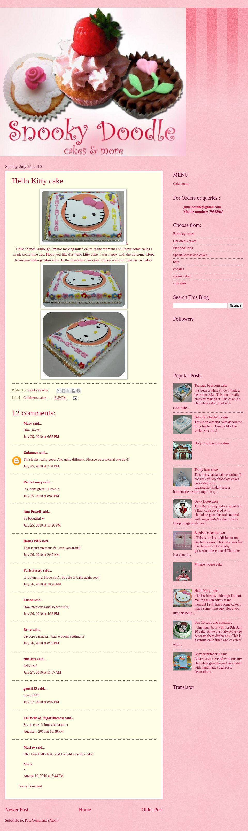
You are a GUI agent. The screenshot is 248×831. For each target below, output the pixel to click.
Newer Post (16, 809)
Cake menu (181, 184)
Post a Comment (30, 786)
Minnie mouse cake (208, 564)
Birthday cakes (183, 234)
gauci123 (30, 689)
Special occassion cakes (190, 255)
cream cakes (182, 276)
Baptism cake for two (210, 533)
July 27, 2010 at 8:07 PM (41, 702)
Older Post (152, 809)
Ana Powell (32, 512)
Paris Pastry (33, 571)
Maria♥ (29, 747)
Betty (28, 630)
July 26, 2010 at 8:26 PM (41, 643)
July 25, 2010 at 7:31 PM (41, 466)
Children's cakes (35, 398)
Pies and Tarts (183, 248)
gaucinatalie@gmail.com (202, 207)
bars (176, 262)
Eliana (28, 600)
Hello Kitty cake (206, 591)
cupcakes (179, 283)
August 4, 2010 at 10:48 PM (44, 731)
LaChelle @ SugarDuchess (44, 718)
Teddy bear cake (206, 470)
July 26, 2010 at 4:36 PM (41, 614)
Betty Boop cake (206, 501)
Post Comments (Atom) (42, 820)
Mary (28, 423)
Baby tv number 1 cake (211, 654)
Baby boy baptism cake (211, 417)
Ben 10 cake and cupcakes (213, 622)
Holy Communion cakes (212, 443)
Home (85, 809)
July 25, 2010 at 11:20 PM (42, 525)
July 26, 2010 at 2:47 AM (41, 555)
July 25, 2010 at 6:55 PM (41, 437)
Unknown (31, 453)
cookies (178, 269)
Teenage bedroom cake (211, 385)
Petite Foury (33, 482)
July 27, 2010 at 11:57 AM (42, 673)
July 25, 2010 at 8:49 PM (41, 496)
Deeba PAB (32, 541)
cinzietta (30, 659)
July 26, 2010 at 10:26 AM (42, 584)
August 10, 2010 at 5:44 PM (44, 776)
